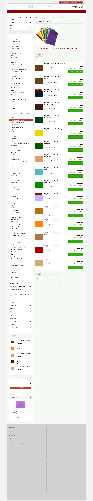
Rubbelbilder (14, 215)
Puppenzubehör (14, 316)
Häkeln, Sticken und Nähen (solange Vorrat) (19, 296)
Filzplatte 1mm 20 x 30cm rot (53, 247)
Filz (12, 116)
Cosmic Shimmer (15, 75)
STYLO (13, 262)
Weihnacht (13, 332)
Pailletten (13, 188)
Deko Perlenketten (16, 88)
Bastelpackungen (16, 58)
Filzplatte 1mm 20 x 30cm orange (55, 221)
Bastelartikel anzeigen (17, 35)
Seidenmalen (14, 232)
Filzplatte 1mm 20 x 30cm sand (54, 260)
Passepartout (14, 192)
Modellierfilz (15, 125)
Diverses (13, 95)
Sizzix (12, 239)
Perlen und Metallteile (17, 199)
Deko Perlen (14, 86)
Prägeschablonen (15, 213)
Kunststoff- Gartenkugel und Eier (19, 162)
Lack (12, 167)
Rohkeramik (13, 319)
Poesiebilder (14, 211)
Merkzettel (78, 2)
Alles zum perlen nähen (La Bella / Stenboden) (19, 19)
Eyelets (13, 105)
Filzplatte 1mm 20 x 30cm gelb (54, 130)
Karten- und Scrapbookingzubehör (20, 144)
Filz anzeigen (15, 118)
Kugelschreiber (15, 160)
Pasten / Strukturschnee (17, 195)
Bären (11, 26)
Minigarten (13, 303)
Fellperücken (14, 111)
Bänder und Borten (16, 54)
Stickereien (14, 252)
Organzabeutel (15, 185)
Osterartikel (13, 306)
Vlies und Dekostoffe (16, 275)
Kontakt (11, 433)
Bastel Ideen (13, 29)
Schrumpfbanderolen (17, 229)
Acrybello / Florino (16, 42)
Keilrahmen (14, 148)
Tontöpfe (13, 269)
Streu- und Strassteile (16, 259)
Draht (12, 102)
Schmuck (12, 325)
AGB (10, 439)
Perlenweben (14, 202)
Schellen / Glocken (16, 220)
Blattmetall (14, 68)
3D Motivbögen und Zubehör (18, 38)
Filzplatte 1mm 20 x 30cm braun (54, 64)
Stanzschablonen (15, 243)
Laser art (13, 169)
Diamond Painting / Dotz (17, 93)
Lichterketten (14, 172)
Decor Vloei (14, 81)
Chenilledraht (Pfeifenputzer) (18, 70)
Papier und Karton (16, 190)
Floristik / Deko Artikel (17, 128)
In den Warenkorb (76, 72)
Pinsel (12, 206)
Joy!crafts (13, 141)
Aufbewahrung (15, 49)
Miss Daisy (14, 178)
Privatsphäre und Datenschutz (17, 444)
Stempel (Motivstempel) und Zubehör (21, 248)
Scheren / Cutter (15, 222)
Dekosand (14, 91)
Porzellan (12, 309)
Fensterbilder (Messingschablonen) (20, 114)
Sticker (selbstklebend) (17, 250)
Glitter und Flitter (15, 135)
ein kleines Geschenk (15, 281)
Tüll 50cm (13, 271)
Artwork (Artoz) (15, 47)
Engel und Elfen (14, 284)
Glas (12, 130)
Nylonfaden (14, 183)
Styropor (13, 264)
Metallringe (14, 176)
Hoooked (13, 139)
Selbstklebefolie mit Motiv (18, 234)
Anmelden (20, 388)
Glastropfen (14, 132)
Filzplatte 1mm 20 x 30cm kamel (54, 208)
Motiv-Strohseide (15, 181)
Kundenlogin (69, 2)
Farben (13, 107)
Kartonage (14, 146)
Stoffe (12, 255)
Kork (12, 158)
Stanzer (13, 241)
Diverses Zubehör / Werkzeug (19, 98)
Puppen (12, 312)
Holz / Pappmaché (16, 137)
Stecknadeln (14, 245)
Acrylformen (14, 45)
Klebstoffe (13, 153)
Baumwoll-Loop (15, 61)
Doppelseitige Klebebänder (18, 100)
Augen (13, 51)
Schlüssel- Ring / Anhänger (18, 225)
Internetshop (40, 499)
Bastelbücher (14, 56)
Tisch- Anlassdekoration (17, 266)
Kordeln (13, 155)
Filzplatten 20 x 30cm (18, 121)
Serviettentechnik (16, 236)
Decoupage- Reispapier (17, 84)
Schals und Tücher (15, 322)
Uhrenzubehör (15, 273)
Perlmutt (13, 204)
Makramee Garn (15, 174)
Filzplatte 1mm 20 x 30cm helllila (54, 195)
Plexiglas (13, 209)
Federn (13, 109)
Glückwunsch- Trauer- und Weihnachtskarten (17, 291)
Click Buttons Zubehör (17, 72)
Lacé (12, 165)
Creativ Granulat (15, 79)
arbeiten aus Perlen (15, 23)
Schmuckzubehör (16, 227)
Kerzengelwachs (15, 151)
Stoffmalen (14, 257)
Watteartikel (14, 278)
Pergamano (14, 197)
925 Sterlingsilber (15, 40)
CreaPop (13, 77)
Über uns (11, 431)
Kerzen (12, 300)
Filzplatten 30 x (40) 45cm (19, 123)
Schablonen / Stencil (16, 218)
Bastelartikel (13, 33)
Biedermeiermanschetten (18, 65)
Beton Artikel (14, 63)
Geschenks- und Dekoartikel (17, 287)
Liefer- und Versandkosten (16, 442)
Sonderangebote (14, 328)
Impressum (12, 436)
